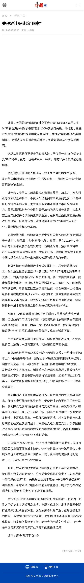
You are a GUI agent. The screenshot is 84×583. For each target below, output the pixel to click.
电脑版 (34, 567)
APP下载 (53, 567)
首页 (5, 15)
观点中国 (20, 15)
